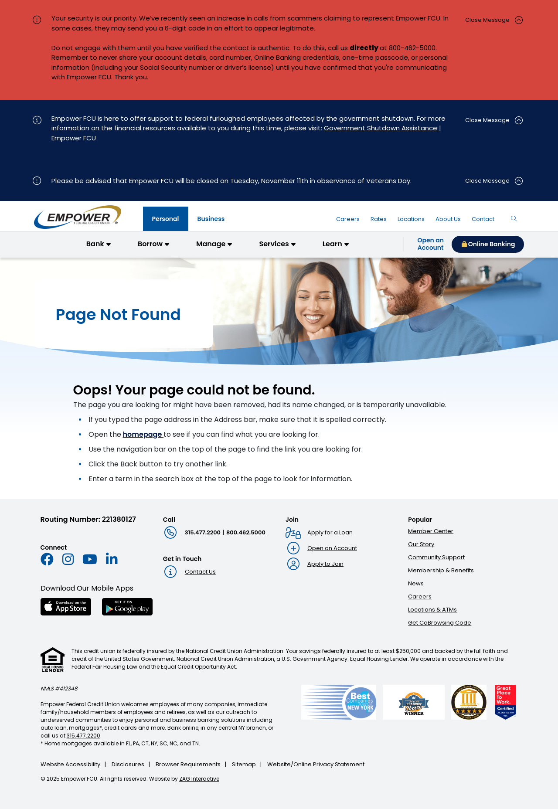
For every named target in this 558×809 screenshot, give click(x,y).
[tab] (165, 219)
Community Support (436, 557)
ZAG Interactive (199, 778)
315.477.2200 (203, 532)
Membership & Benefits (441, 570)
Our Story (421, 544)
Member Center (430, 531)
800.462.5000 (245, 532)
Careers (420, 596)
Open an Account (332, 548)
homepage (143, 434)
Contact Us (200, 572)
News (416, 583)
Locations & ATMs (432, 609)
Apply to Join (325, 564)
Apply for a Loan (330, 532)
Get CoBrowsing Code (439, 623)
